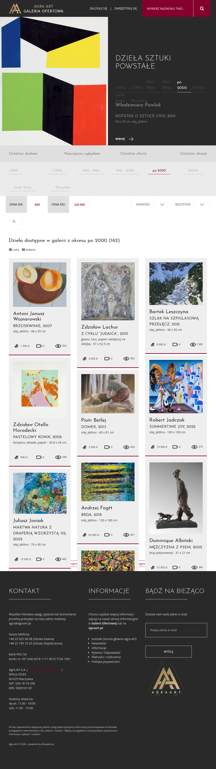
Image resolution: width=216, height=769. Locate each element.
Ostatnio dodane (23, 154)
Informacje (99, 648)
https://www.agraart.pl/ (44, 670)
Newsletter (99, 643)
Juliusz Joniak (28, 520)
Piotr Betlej (93, 420)
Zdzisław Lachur (99, 327)
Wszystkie (139, 101)
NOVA (198, 88)
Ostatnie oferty (133, 154)
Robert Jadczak (167, 420)
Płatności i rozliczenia (106, 657)
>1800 (120, 88)
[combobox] (167, 9)
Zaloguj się (98, 8)
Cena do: (58, 204)
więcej (124, 139)
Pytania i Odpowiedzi (106, 653)
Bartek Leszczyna (168, 311)
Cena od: (16, 204)
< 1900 (137, 88)
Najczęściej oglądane (82, 154)
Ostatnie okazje (193, 154)
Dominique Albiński (171, 540)
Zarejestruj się (126, 8)
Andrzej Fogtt (96, 508)
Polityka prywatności (106, 662)
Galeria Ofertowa (43, 11)
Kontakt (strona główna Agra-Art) (114, 639)
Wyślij (168, 652)
